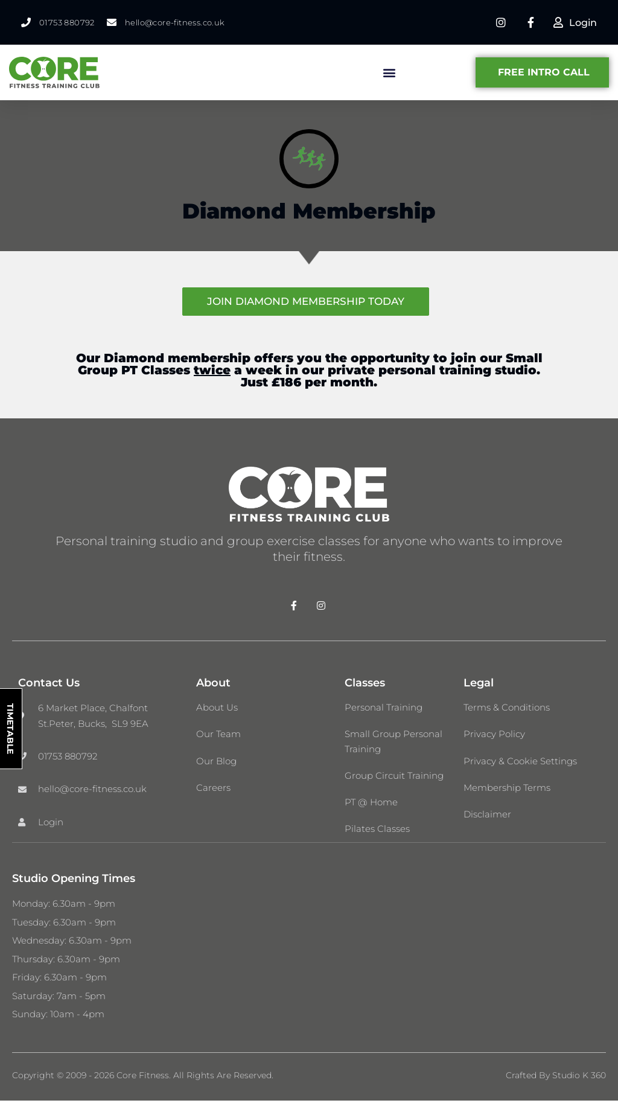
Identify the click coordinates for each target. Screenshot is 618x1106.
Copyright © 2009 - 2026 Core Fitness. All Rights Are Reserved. (142, 1080)
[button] (389, 73)
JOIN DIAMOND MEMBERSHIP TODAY (305, 302)
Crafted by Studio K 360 (556, 1080)
